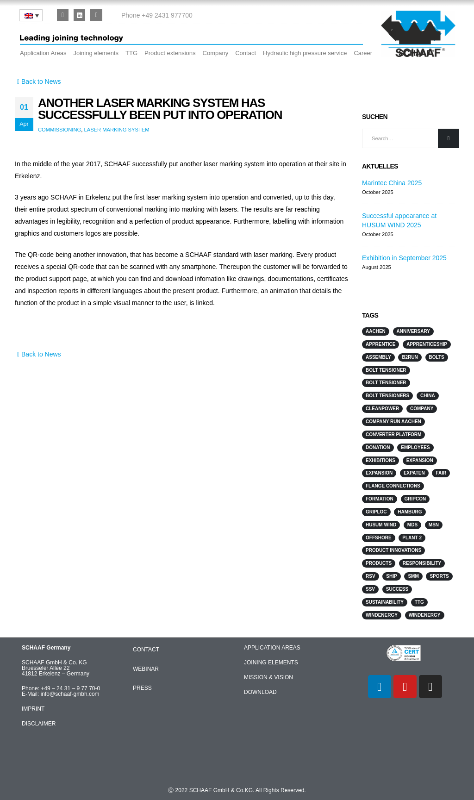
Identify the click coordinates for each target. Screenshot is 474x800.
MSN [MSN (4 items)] (434, 524)
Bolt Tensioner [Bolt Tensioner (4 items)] (386, 370)
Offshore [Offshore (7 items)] (379, 537)
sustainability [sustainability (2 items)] (385, 602)
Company (216, 53)
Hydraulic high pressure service (305, 53)
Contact (245, 53)
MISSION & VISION (268, 677)
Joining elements (95, 53)
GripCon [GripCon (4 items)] (415, 498)
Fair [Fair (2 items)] (441, 472)
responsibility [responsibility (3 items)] (422, 563)
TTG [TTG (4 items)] (419, 602)
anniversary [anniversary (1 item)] (413, 331)
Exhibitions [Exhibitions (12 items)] (380, 460)
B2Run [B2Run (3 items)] (410, 357)
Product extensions (170, 53)
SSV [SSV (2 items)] (370, 589)
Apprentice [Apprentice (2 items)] (380, 344)
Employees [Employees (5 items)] (415, 447)
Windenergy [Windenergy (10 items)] (382, 615)
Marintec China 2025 (392, 183)
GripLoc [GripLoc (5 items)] (376, 511)
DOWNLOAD (260, 692)
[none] (31, 15)
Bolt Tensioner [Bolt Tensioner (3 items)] (386, 382)
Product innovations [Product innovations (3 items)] (393, 550)
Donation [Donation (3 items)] (378, 447)
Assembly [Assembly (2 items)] (378, 357)
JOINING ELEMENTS (271, 662)
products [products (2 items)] (379, 563)
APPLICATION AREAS (272, 647)
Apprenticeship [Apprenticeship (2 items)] (426, 344)
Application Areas (43, 53)
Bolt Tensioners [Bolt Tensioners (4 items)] (387, 395)
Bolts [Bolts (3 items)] (436, 357)
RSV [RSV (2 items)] (370, 576)
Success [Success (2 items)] (397, 589)
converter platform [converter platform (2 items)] (393, 434)
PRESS (142, 688)
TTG (131, 53)
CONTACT (146, 649)
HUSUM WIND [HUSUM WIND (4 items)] (381, 524)
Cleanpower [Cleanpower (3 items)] (382, 408)
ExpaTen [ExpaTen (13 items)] (414, 472)
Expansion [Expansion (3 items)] (419, 460)
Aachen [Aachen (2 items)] (376, 331)
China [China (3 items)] (427, 395)
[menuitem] (31, 15)
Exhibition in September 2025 (404, 258)
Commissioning (59, 129)
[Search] (448, 139)
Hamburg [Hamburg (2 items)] (410, 511)
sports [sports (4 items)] (439, 576)
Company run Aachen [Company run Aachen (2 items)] (393, 421)
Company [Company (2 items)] (421, 408)
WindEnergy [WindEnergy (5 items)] (425, 615)
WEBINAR (146, 669)
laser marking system (116, 129)
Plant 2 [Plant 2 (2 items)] (412, 537)
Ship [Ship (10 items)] (391, 576)
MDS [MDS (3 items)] (412, 524)
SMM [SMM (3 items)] (413, 576)
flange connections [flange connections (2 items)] (393, 485)
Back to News (38, 81)
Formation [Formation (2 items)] (379, 498)
